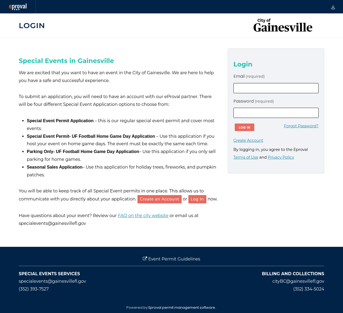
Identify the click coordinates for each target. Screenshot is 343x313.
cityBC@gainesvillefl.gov (298, 281)
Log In (197, 199)
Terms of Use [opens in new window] (245, 157)
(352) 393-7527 (34, 289)
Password (253, 101)
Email (249, 76)
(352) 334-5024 (308, 289)
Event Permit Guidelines (171, 259)
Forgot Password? (301, 126)
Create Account (248, 140)
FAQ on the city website (143, 215)
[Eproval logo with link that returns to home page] (18, 6)
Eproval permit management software (182, 307)
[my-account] (333, 7)
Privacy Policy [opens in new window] (281, 157)
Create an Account (159, 199)
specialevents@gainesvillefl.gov (52, 281)
